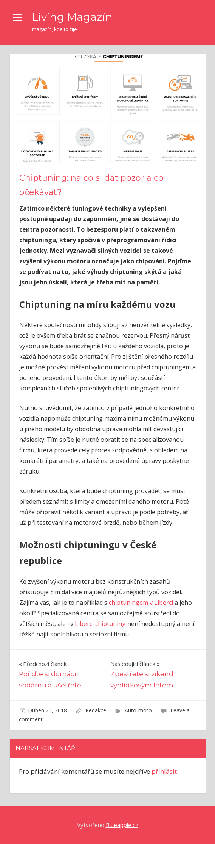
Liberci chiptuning (100, 624)
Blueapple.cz (122, 825)
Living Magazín (72, 17)
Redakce (95, 710)
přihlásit (164, 771)
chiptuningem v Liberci (140, 602)
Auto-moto (138, 710)
